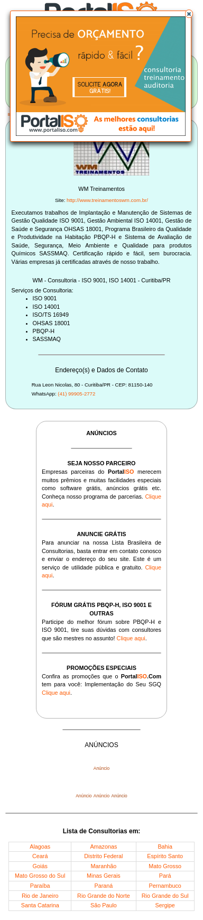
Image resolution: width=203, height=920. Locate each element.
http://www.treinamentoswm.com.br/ (107, 200)
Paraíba (40, 885)
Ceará (40, 856)
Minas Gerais (104, 875)
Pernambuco (165, 885)
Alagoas (40, 846)
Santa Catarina (40, 905)
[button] (189, 14)
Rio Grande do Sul (165, 896)
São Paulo (103, 905)
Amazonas (103, 846)
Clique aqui (131, 638)
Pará (165, 875)
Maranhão (104, 866)
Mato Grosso (165, 866)
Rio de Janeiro (40, 896)
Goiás (40, 866)
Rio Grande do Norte (103, 896)
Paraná (104, 885)
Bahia (165, 846)
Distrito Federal (103, 856)
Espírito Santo (165, 856)
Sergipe (165, 905)
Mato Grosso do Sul (40, 875)
